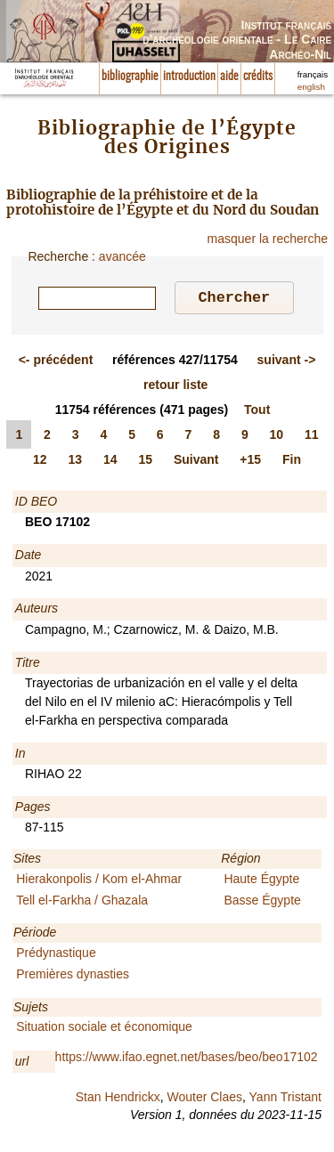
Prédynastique (56, 955)
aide (229, 76)
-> (286, 362)
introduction (189, 76)
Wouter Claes (204, 1099)
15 (145, 462)
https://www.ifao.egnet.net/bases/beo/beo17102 (186, 1059)
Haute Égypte (261, 881)
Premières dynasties (72, 976)
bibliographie (130, 76)
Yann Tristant (285, 1099)
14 (110, 462)
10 (277, 437)
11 (312, 437)
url (22, 1064)
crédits (258, 76)
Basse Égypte (262, 903)
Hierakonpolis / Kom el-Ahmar (99, 881)
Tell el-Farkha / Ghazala (82, 903)
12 (40, 462)
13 (75, 462)
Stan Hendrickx (118, 1099)
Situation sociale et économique (104, 1029)
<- (56, 362)
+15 (250, 462)
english (311, 87)
